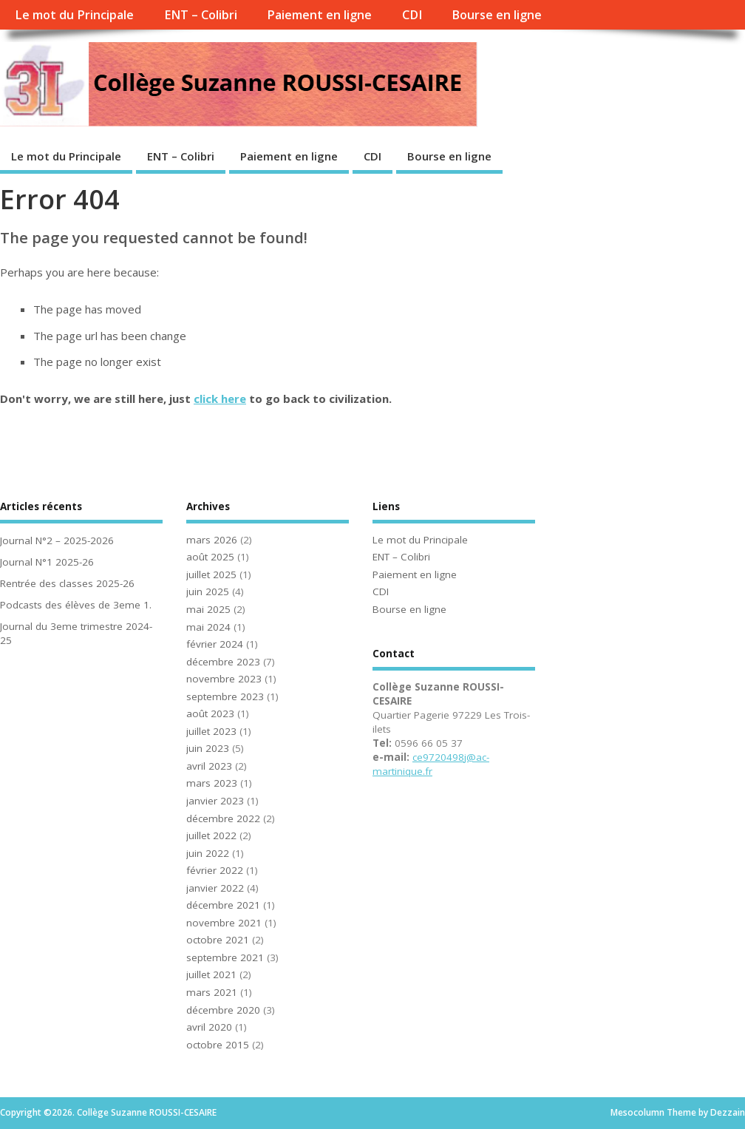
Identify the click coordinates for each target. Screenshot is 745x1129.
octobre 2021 (217, 939)
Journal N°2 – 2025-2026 (57, 540)
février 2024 (214, 644)
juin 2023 (207, 748)
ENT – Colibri (200, 15)
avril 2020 (209, 1027)
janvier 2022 (215, 888)
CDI (412, 15)
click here (220, 398)
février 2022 (214, 870)
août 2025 (210, 556)
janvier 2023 (215, 800)
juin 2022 (207, 853)
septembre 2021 (225, 957)
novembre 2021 (224, 922)
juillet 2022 (211, 835)
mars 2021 (211, 992)
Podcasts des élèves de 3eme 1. (76, 604)
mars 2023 (211, 783)
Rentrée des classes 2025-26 (67, 583)
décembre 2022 (223, 818)
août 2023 (210, 713)
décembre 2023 (223, 661)
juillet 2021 (211, 974)
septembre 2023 (225, 696)
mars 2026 (211, 539)
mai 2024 (208, 627)
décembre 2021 (223, 905)
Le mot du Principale (74, 15)
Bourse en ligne (497, 15)
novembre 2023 (224, 678)
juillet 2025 (211, 574)
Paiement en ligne (319, 15)
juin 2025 (207, 591)
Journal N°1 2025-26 (47, 562)
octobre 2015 (217, 1044)
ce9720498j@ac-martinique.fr (430, 764)
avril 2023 (209, 766)
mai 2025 (208, 609)
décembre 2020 (223, 1010)
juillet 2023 (211, 731)
